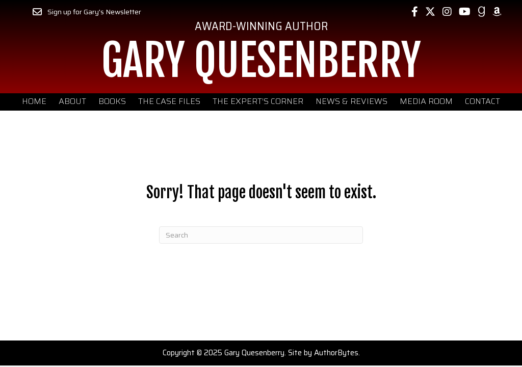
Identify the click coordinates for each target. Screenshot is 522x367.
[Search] (261, 235)
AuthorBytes (336, 353)
